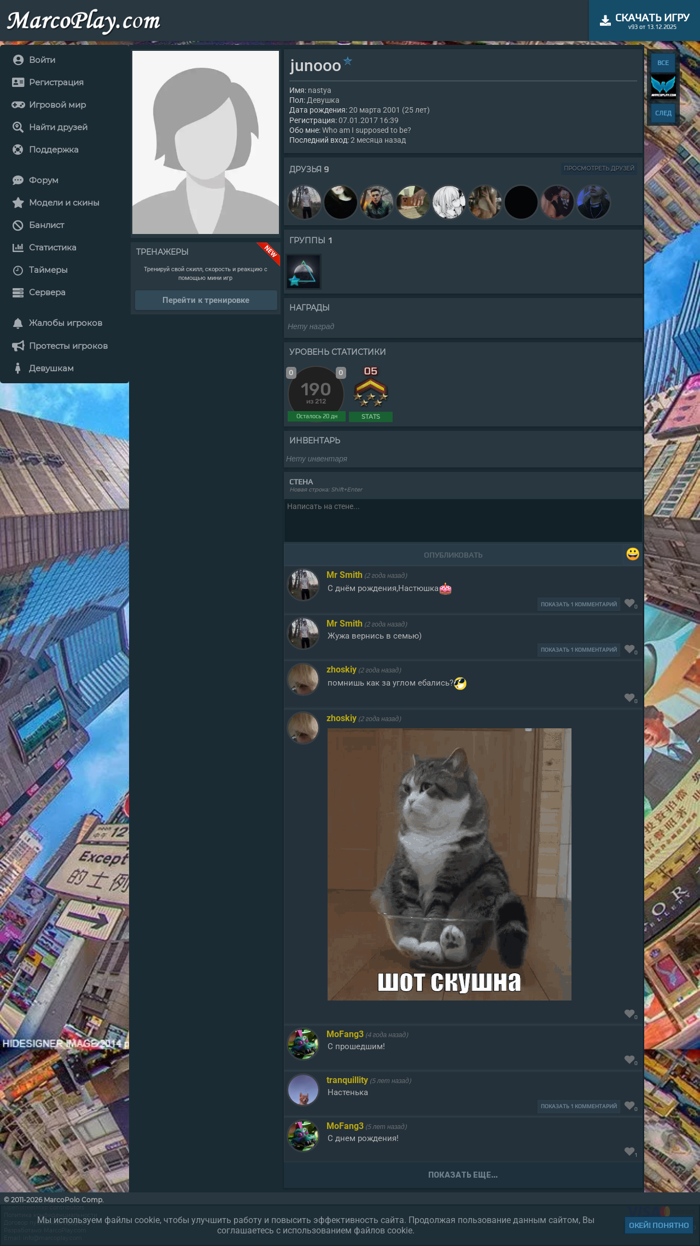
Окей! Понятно (659, 1225)
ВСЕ (663, 63)
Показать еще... (463, 1175)
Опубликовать (453, 555)
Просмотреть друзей (599, 168)
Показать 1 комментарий (579, 604)
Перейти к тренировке (205, 300)
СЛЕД (663, 113)
